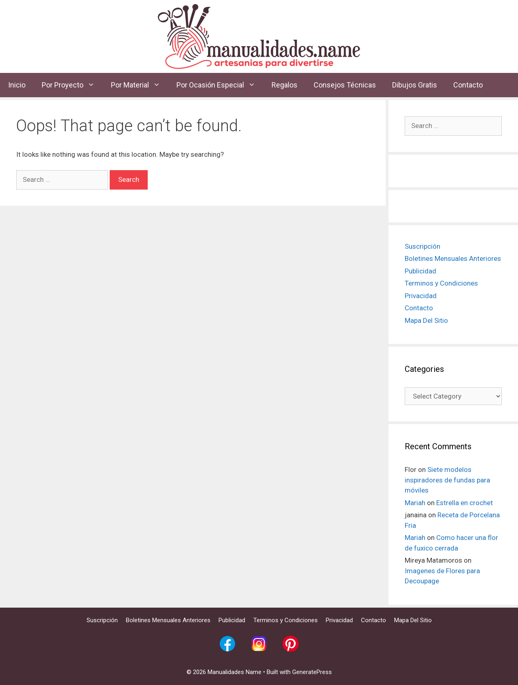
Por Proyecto (72, 85)
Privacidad (421, 296)
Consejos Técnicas (345, 85)
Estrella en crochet (464, 503)
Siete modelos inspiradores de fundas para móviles (447, 479)
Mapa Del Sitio (426, 320)
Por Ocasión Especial (219, 85)
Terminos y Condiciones (441, 283)
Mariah (415, 503)
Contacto (468, 85)
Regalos (284, 85)
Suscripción (422, 246)
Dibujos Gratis (414, 85)
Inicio (16, 85)
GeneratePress (312, 672)
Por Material (139, 85)
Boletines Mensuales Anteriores (453, 258)
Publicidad (420, 271)
